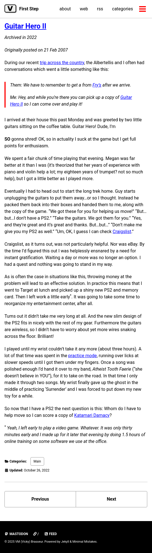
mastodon (16, 534)
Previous (40, 499)
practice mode (82, 355)
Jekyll (65, 541)
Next (111, 499)
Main (37, 461)
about (65, 8)
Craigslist (122, 231)
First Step (29, 8)
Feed (50, 534)
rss (100, 8)
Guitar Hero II (25, 26)
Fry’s (96, 85)
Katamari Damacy (92, 415)
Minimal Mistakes (84, 541)
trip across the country (62, 62)
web (84, 8)
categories (122, 8)
